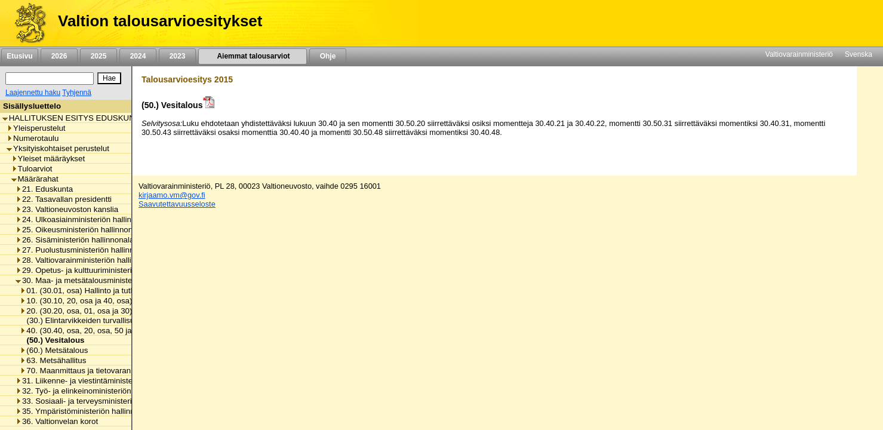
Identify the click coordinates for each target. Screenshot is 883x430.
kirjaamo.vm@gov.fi (172, 195)
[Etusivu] (26, 23)
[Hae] (109, 78)
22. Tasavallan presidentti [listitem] (64, 199)
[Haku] (49, 78)
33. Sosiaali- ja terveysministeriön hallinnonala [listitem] (100, 401)
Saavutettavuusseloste (177, 203)
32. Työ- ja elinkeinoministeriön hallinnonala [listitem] (96, 390)
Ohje (328, 56)
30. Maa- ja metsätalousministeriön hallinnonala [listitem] (103, 280)
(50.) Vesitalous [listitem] (52, 340)
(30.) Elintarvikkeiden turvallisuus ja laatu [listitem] (95, 320)
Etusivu (19, 56)
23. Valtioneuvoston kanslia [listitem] (67, 209)
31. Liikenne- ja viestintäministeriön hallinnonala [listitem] (103, 380)
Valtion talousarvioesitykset (160, 21)
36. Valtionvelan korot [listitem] (57, 421)
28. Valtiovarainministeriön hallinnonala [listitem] (87, 260)
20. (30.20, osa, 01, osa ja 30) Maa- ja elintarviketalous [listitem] (120, 310)
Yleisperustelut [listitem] (36, 128)
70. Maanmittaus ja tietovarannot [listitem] (80, 370)
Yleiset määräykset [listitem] (48, 158)
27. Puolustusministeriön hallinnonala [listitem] (84, 249)
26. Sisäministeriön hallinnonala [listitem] (75, 239)
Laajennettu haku (32, 92)
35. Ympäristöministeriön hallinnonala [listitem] (85, 411)
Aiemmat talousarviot (252, 56)
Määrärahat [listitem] (35, 178)
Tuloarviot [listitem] (32, 168)
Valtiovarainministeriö (799, 54)
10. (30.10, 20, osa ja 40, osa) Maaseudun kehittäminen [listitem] (121, 300)
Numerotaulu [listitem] (33, 138)
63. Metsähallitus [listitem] (53, 360)
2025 (98, 56)
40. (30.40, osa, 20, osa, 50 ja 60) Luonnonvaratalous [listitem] (117, 330)
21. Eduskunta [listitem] (44, 189)
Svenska (858, 54)
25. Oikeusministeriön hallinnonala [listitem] (79, 229)
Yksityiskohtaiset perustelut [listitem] (58, 148)
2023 (177, 56)
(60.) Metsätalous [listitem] (54, 350)
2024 (138, 56)
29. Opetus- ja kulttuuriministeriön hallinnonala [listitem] (100, 270)
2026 (59, 56)
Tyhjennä (76, 92)
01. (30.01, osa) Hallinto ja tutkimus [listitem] (85, 290)
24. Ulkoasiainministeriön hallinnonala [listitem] (85, 219)
